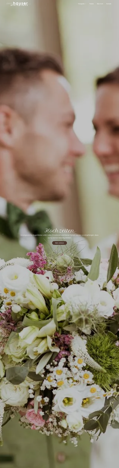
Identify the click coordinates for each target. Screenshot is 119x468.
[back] (3, 234)
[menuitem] (82, 3)
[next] (116, 234)
